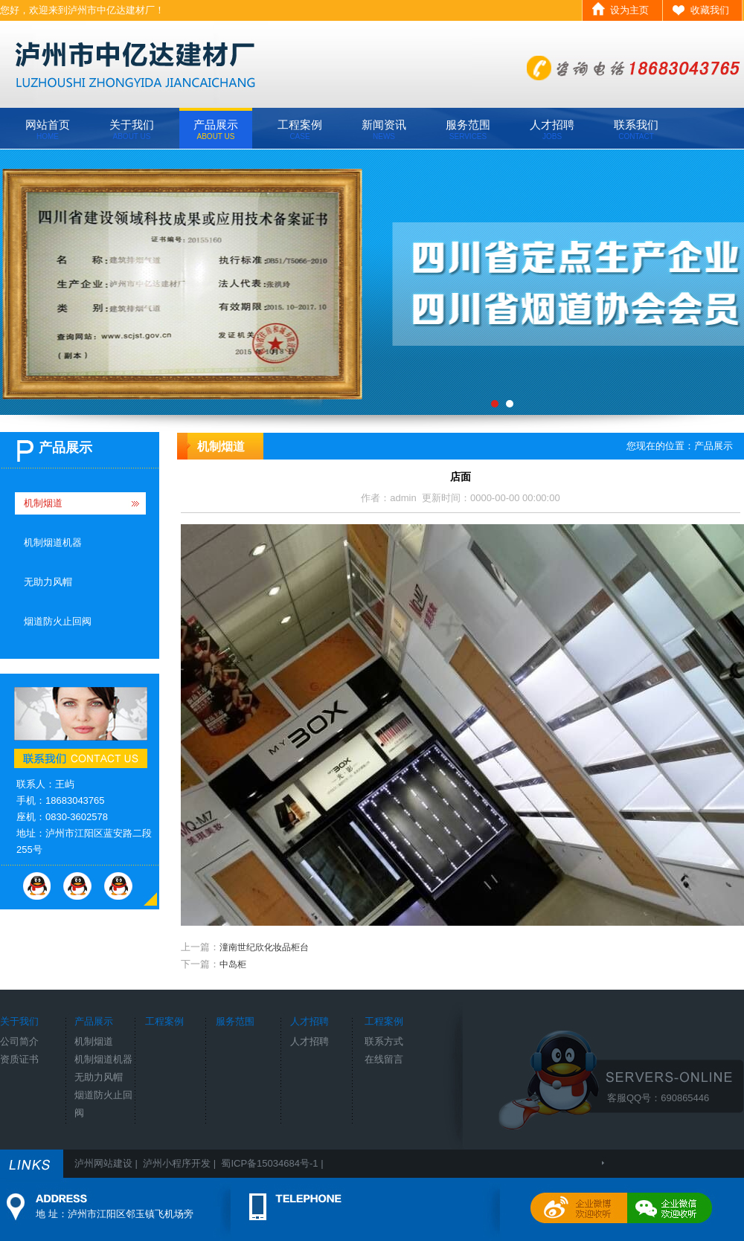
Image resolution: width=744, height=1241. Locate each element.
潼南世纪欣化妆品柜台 (264, 947)
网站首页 (47, 129)
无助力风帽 (48, 581)
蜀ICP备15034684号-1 (269, 1163)
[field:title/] (372, 282)
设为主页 (629, 10)
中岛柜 (232, 964)
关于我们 (131, 129)
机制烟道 (43, 503)
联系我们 (636, 129)
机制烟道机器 (53, 542)
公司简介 (19, 1041)
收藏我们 (709, 10)
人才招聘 (552, 129)
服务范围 (468, 129)
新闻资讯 (384, 129)
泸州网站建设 (103, 1163)
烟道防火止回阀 (58, 621)
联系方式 (384, 1041)
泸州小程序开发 (177, 1163)
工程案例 (300, 129)
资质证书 (19, 1059)
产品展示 (215, 129)
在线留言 (384, 1059)
